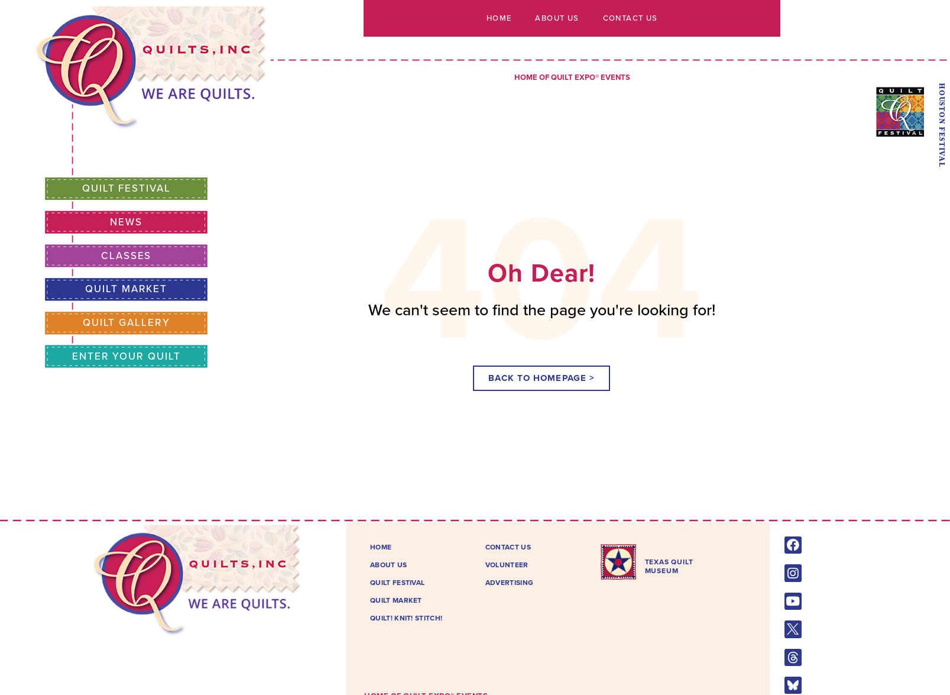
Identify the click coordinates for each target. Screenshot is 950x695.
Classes (126, 256)
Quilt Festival (126, 188)
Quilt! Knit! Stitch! (406, 618)
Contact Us (629, 18)
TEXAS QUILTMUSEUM (669, 566)
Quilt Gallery (126, 322)
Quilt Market (126, 289)
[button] (541, 378)
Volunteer (507, 565)
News (126, 222)
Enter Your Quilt (126, 356)
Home (499, 18)
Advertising (509, 582)
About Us (557, 18)
